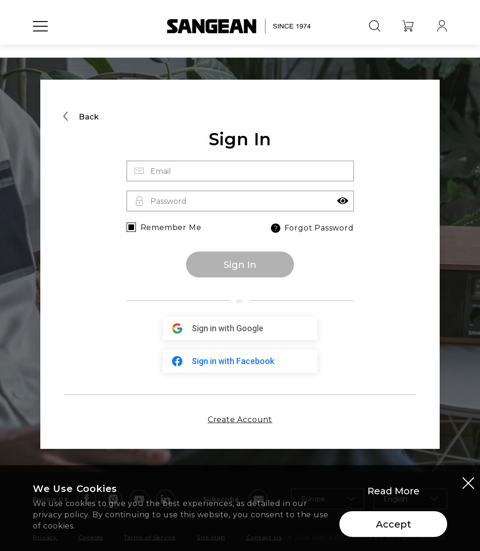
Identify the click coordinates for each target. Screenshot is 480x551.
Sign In (240, 264)
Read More (394, 491)
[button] (342, 201)
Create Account (240, 419)
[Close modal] (468, 483)
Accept (393, 524)
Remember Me (171, 227)
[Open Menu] (40, 35)
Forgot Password (311, 228)
